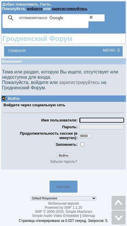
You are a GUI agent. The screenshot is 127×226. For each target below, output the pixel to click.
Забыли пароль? (63, 162)
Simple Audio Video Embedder (56, 216)
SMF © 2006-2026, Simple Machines (63, 212)
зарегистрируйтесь (69, 8)
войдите (35, 8)
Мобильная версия (63, 203)
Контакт (63, 186)
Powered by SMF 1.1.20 (63, 208)
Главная (17, 51)
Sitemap (88, 216)
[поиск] (62, 17)
